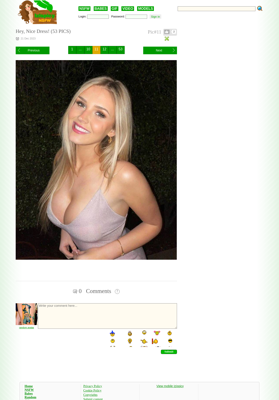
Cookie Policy (92, 390)
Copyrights (90, 395)
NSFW (84, 8)
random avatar (26, 327)
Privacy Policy (92, 386)
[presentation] (70, 338)
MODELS (145, 8)
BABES (101, 8)
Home (29, 386)
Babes (29, 393)
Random (30, 397)
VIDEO (127, 8)
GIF (114, 8)
